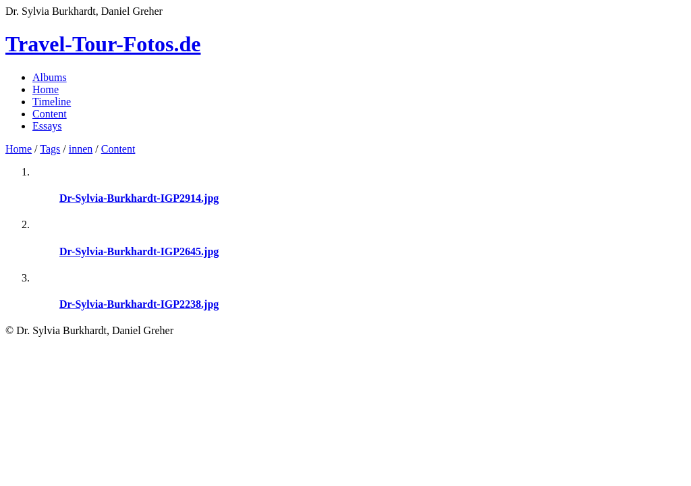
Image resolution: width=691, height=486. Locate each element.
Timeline (51, 101)
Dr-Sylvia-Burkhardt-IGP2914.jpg (139, 198)
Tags (50, 149)
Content (49, 113)
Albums (49, 77)
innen (81, 149)
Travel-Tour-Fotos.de (102, 44)
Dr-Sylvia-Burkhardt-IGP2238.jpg (139, 304)
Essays (47, 126)
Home (45, 89)
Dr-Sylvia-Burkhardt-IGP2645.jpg (139, 251)
